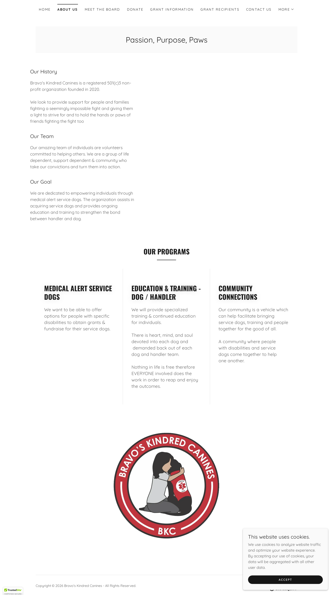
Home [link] (45, 9)
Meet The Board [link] (102, 9)
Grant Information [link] (172, 9)
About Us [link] (67, 9)
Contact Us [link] (259, 9)
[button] (286, 9)
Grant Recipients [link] (219, 9)
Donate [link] (135, 9)
